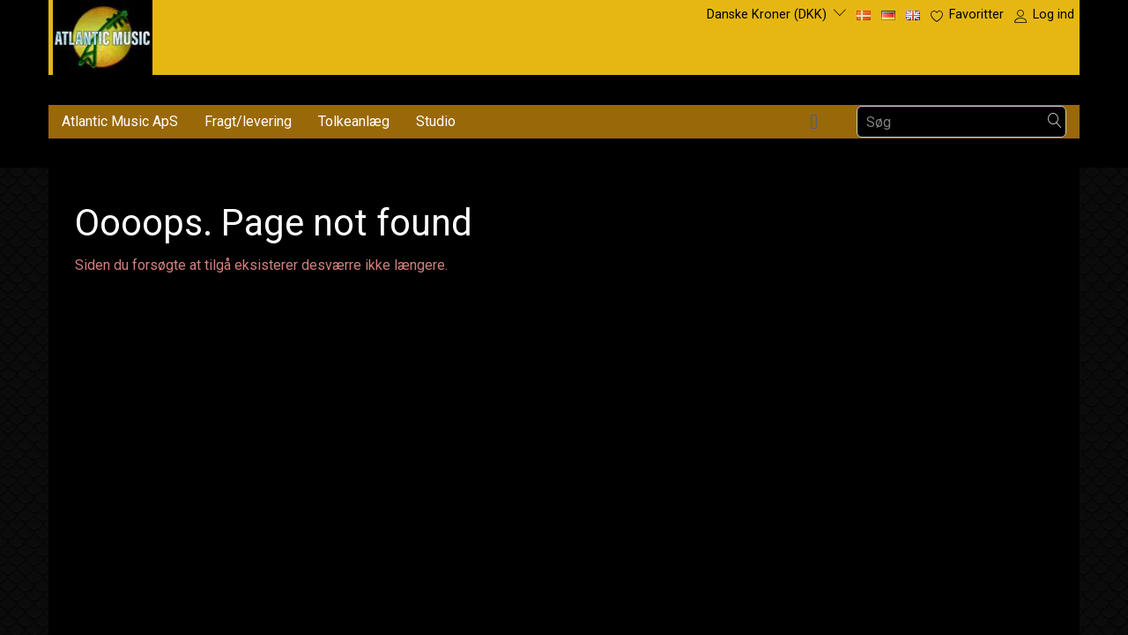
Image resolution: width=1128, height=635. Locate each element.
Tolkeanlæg (354, 121)
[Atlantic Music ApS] (102, 34)
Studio (436, 121)
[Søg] (1055, 122)
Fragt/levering (248, 121)
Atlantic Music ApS (120, 121)
